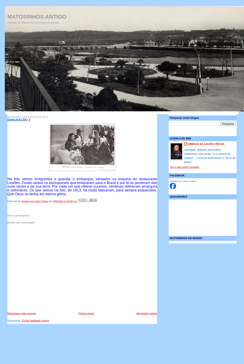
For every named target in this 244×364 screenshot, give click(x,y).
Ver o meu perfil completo (184, 167)
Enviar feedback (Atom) (35, 320)
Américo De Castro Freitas (183, 181)
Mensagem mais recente (21, 313)
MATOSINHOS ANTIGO (36, 17)
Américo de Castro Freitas (206, 144)
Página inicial (86, 313)
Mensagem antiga (146, 313)
